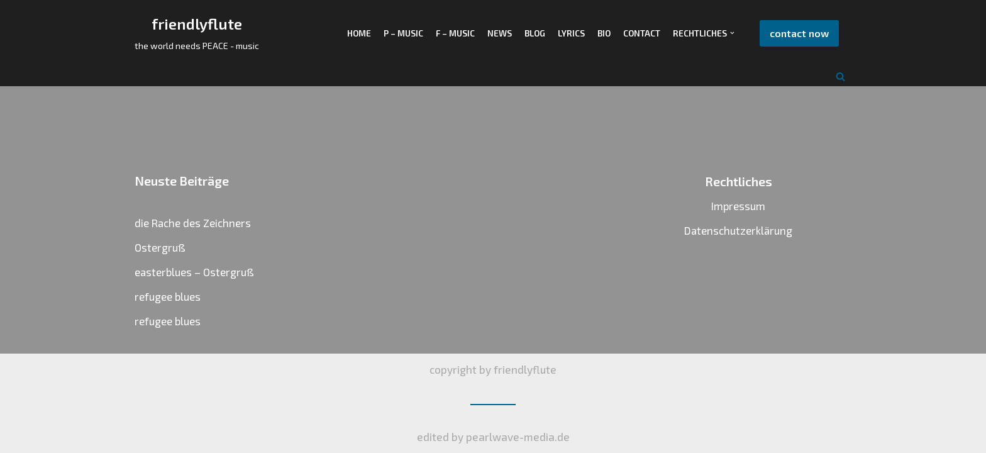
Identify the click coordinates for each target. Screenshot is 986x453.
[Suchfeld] (840, 76)
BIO (604, 33)
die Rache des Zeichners (193, 222)
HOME (359, 33)
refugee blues (168, 296)
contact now (799, 33)
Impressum (738, 205)
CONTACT (641, 33)
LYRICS (571, 33)
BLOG (534, 33)
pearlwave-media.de (518, 436)
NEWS (499, 33)
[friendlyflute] (197, 33)
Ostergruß (160, 247)
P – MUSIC (403, 33)
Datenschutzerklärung (738, 230)
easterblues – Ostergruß (194, 272)
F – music (455, 33)
